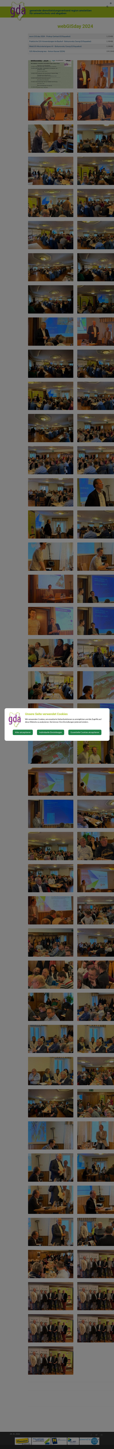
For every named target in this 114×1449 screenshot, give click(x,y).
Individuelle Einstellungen (50, 732)
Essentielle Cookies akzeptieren (85, 732)
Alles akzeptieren (23, 732)
